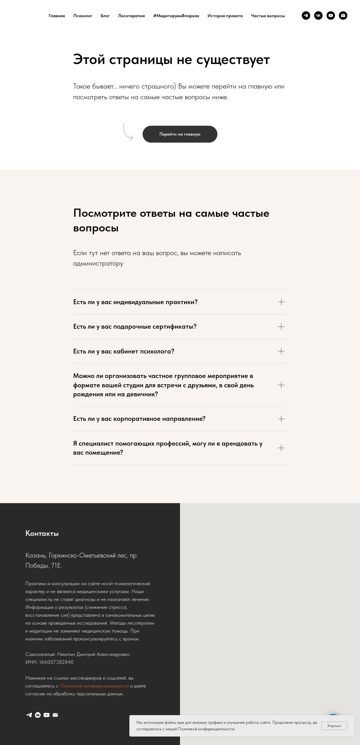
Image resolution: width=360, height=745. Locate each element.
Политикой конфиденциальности (94, 686)
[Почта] (343, 15)
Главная (57, 15)
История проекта (225, 15)
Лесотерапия (131, 15)
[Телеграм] (306, 15)
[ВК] (318, 15)
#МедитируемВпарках (176, 15)
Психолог (82, 15)
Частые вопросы (268, 15)
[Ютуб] (331, 15)
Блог (105, 15)
